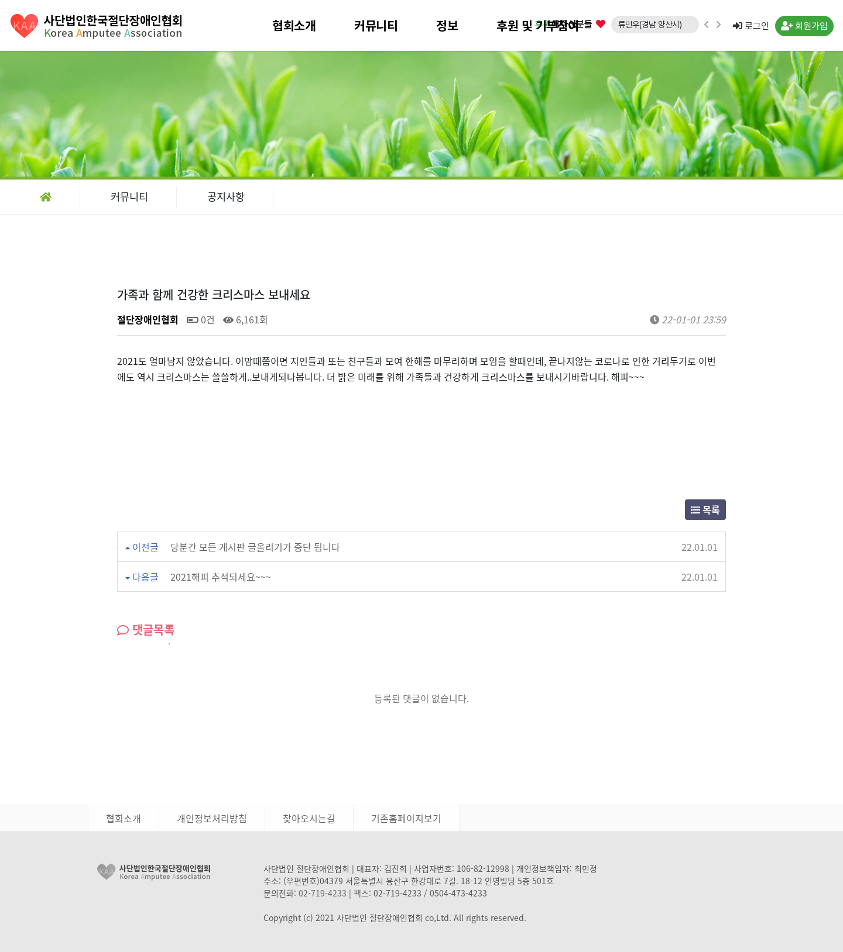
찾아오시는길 (309, 818)
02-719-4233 (323, 893)
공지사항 (226, 196)
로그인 (751, 26)
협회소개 (294, 25)
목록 (705, 509)
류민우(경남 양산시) (650, 24)
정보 (447, 25)
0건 (201, 319)
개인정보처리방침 (212, 818)
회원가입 (804, 26)
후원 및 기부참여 (537, 25)
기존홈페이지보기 (406, 818)
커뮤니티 (375, 25)
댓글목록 (145, 629)
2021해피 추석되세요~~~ (220, 577)
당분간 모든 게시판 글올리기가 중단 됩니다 (255, 547)
